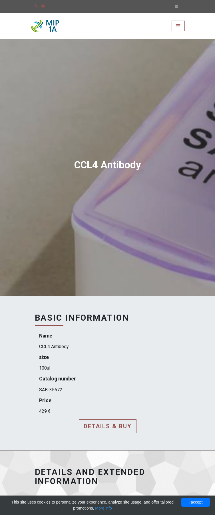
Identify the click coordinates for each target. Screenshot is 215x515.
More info (103, 508)
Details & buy (108, 426)
